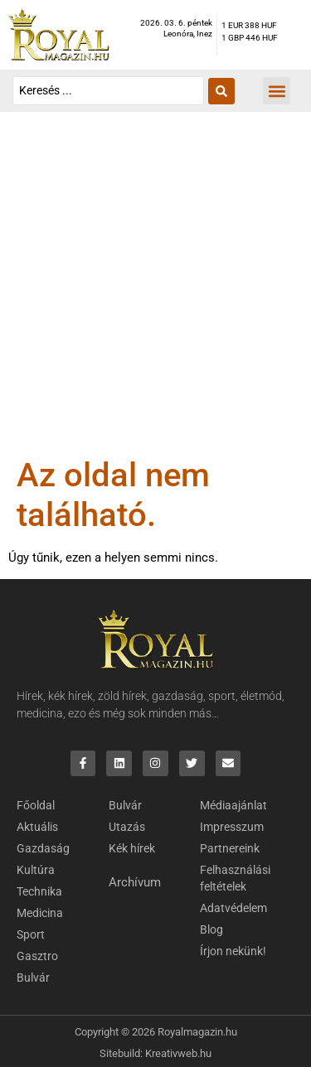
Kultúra (36, 869)
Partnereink (230, 848)
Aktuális (37, 826)
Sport (31, 934)
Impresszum (232, 826)
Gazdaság (43, 848)
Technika (39, 891)
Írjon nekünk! (233, 951)
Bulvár (33, 977)
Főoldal (36, 805)
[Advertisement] (155, 292)
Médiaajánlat (233, 805)
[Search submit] (221, 91)
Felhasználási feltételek (235, 878)
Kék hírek (132, 848)
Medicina (40, 913)
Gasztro (37, 956)
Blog (211, 929)
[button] (276, 90)
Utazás (127, 826)
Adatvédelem (233, 908)
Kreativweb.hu (178, 1053)
